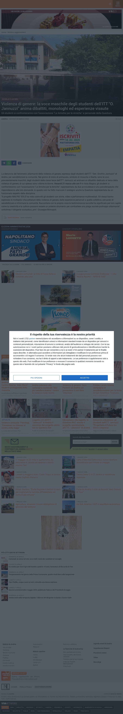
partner (32, 338)
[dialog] (61, 357)
